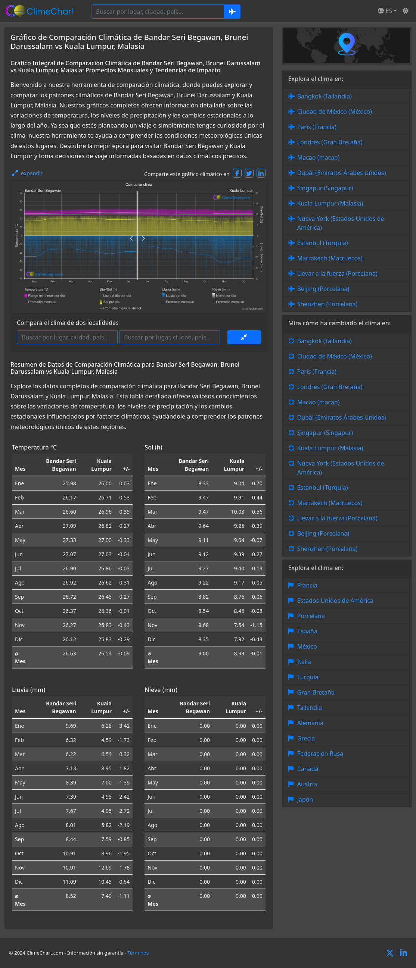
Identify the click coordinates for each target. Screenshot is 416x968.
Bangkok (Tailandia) (324, 96)
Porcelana (311, 616)
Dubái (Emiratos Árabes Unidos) (341, 173)
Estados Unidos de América (335, 600)
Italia (304, 662)
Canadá (308, 769)
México (307, 646)
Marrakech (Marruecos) (330, 258)
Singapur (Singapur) (325, 188)
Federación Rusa (320, 753)
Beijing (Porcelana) (323, 289)
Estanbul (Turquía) (322, 243)
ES (385, 11)
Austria (307, 784)
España (307, 631)
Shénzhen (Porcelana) (327, 304)
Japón (305, 799)
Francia (307, 585)
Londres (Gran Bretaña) (330, 142)
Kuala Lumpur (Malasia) (330, 203)
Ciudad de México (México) (334, 111)
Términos (138, 952)
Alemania (310, 723)
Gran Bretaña (316, 692)
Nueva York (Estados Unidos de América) (340, 223)
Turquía (308, 677)
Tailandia (309, 708)
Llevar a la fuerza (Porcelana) (337, 273)
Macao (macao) (318, 157)
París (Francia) (316, 127)
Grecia (306, 738)
